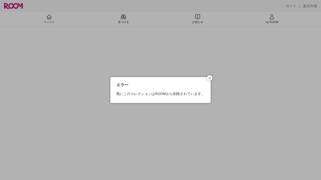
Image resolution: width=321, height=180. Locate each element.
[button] (209, 78)
